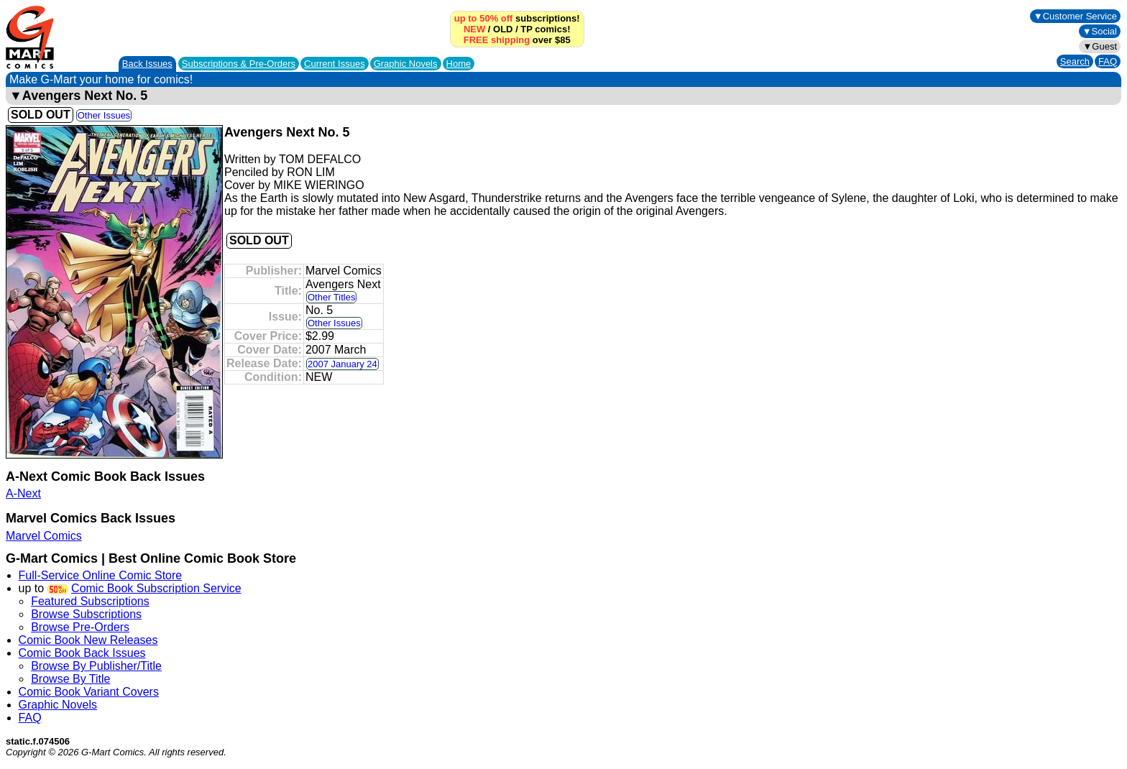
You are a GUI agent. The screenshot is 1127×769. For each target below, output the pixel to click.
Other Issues (104, 115)
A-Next (23, 493)
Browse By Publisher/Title (96, 666)
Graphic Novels (406, 63)
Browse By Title (70, 679)
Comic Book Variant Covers (89, 692)
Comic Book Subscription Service (156, 588)
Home (459, 63)
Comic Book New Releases (88, 640)
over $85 (517, 39)
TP (526, 29)
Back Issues (147, 63)
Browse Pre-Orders (80, 627)
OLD (502, 29)
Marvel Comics (44, 536)
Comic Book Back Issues (82, 653)
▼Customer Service (1075, 16)
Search (1075, 61)
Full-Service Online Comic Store (101, 575)
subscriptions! (517, 18)
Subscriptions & (238, 63)
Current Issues (334, 63)
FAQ (1107, 61)
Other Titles (331, 297)
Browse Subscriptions (86, 614)
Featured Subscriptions (90, 601)
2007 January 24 (342, 364)
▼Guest (1099, 46)
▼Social (1099, 31)
